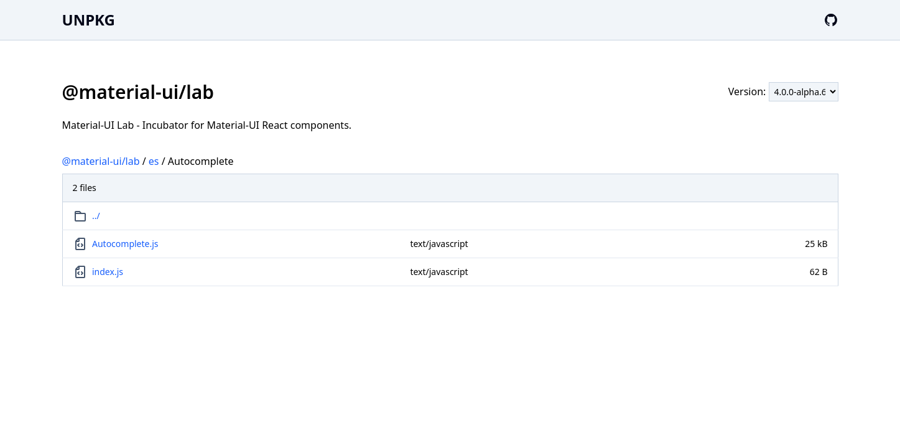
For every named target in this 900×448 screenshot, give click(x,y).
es (154, 161)
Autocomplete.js (125, 244)
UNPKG (88, 19)
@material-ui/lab (101, 161)
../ (96, 216)
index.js (107, 272)
